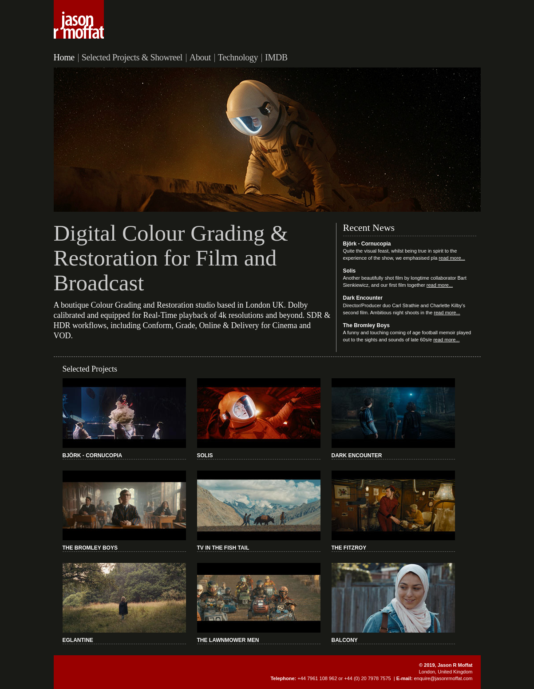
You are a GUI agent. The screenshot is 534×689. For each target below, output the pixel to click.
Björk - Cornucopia (367, 244)
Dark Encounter (363, 298)
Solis (349, 271)
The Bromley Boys (366, 325)
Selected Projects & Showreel (132, 57)
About (200, 57)
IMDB (276, 57)
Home (64, 57)
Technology (238, 57)
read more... (452, 258)
